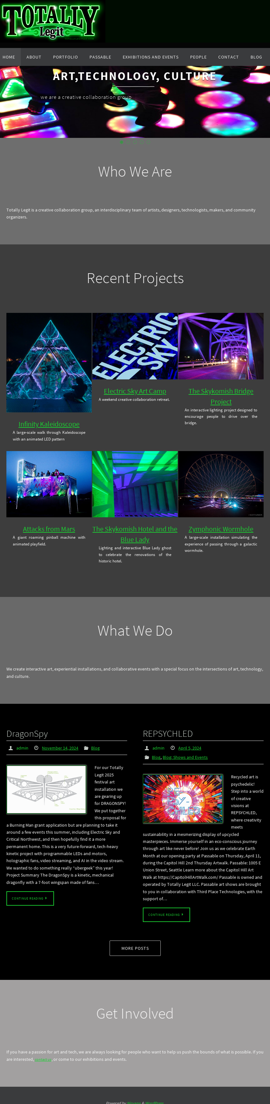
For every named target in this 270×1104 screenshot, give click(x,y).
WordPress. (154, 1098)
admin (23, 743)
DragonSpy (19, 731)
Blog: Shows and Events (189, 752)
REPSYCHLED (158, 731)
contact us (45, 1054)
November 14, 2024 (63, 743)
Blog (102, 743)
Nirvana (134, 1098)
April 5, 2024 (193, 743)
